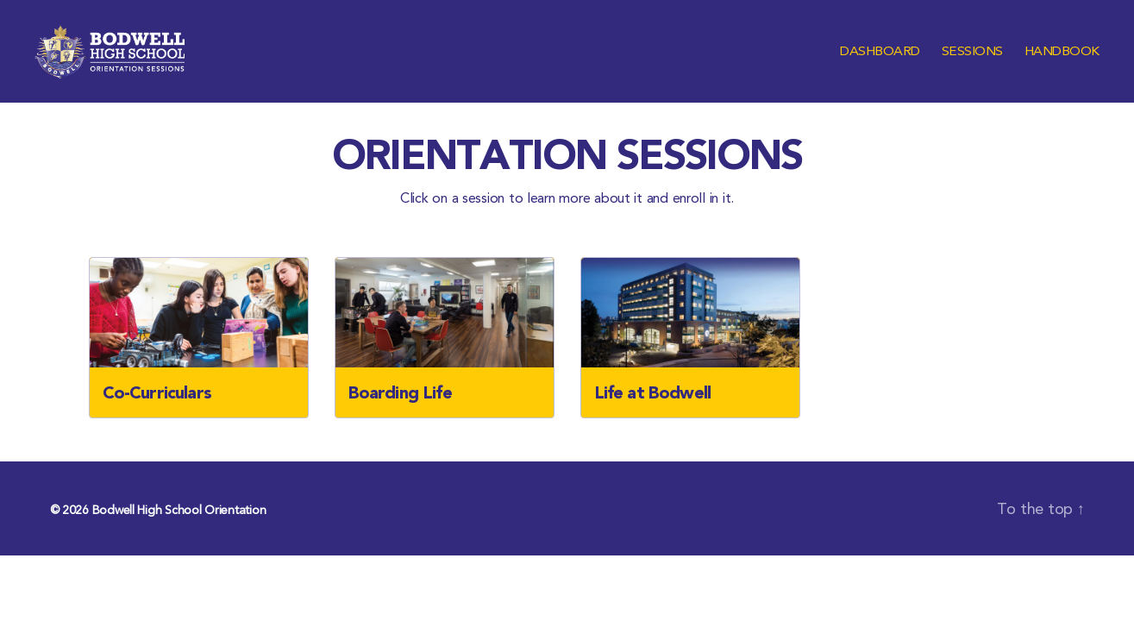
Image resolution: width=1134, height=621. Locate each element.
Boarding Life (400, 415)
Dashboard (880, 63)
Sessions (972, 63)
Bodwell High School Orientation (179, 532)
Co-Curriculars (157, 415)
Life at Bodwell (652, 415)
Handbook (1062, 63)
